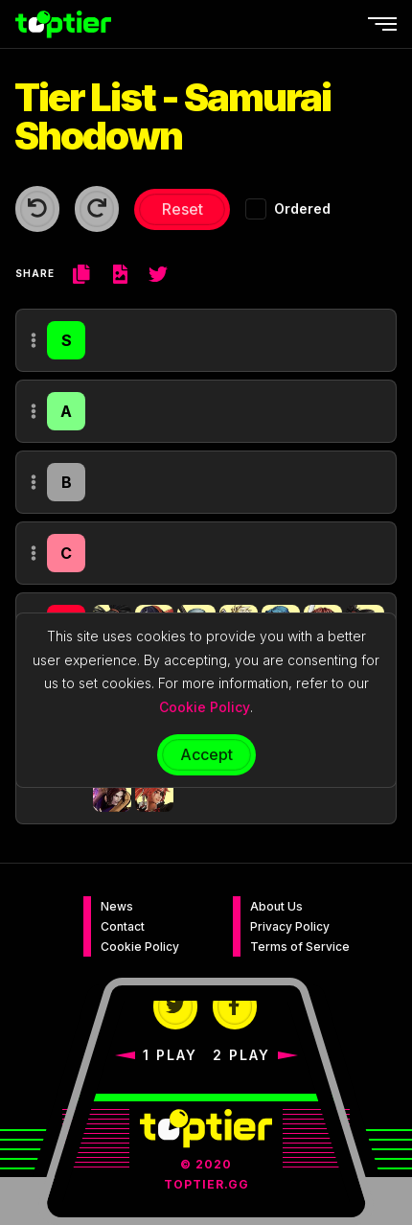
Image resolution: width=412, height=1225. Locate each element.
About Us (276, 906)
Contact (123, 926)
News (117, 906)
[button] (112, 793)
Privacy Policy (290, 926)
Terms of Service (300, 946)
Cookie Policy (140, 946)
